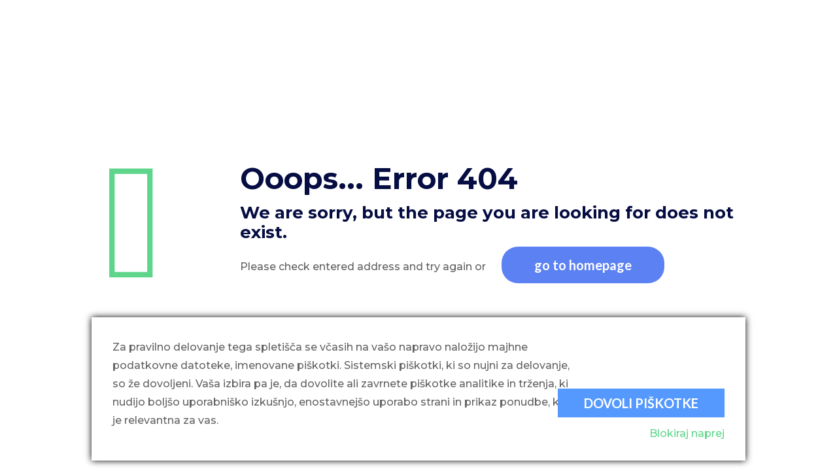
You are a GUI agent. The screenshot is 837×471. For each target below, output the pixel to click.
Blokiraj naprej (687, 433)
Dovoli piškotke (641, 403)
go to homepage (583, 265)
